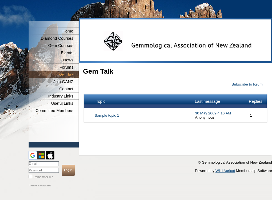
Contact (66, 89)
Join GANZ (63, 81)
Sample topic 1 (107, 115)
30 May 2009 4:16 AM (213, 113)
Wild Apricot (225, 171)
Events (67, 53)
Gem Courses (60, 45)
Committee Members (54, 110)
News (68, 60)
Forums (66, 67)
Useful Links (62, 103)
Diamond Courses (57, 38)
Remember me (43, 177)
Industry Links (60, 96)
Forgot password (40, 186)
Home (67, 31)
